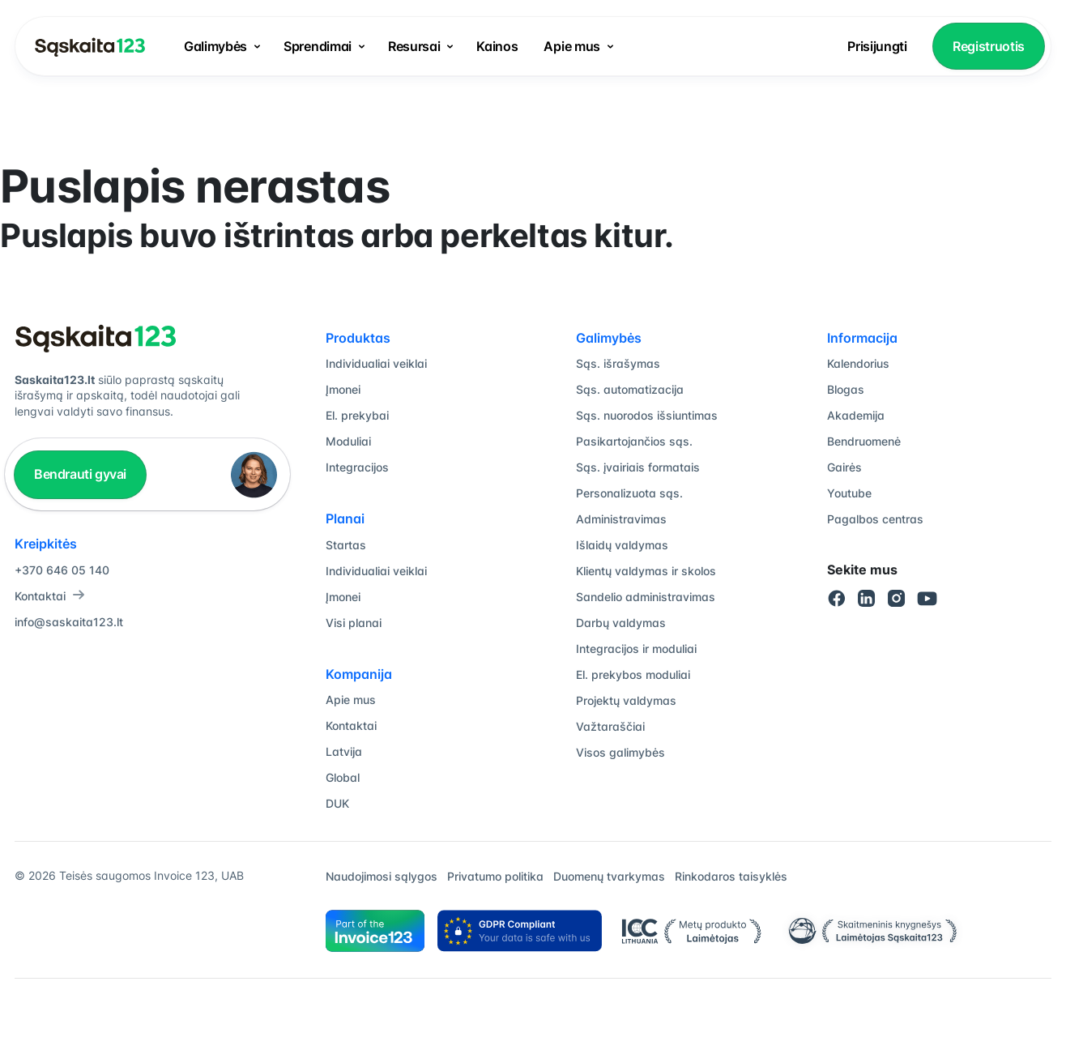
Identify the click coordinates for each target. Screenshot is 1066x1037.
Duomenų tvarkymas (609, 876)
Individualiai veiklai (376, 363)
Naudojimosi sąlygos (381, 876)
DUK (337, 803)
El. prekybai (357, 415)
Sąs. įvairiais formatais (638, 467)
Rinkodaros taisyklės (731, 876)
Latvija (344, 751)
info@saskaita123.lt (69, 622)
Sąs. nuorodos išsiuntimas (647, 415)
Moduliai (348, 441)
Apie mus (571, 46)
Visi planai (354, 622)
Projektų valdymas (626, 700)
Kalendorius (858, 363)
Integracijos (357, 467)
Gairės (844, 467)
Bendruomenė (864, 441)
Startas (346, 545)
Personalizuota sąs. (629, 493)
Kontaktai (50, 596)
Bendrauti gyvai (80, 474)
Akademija (856, 415)
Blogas (845, 389)
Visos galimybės (620, 752)
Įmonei (343, 389)
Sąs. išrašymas (618, 363)
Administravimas (621, 519)
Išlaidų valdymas (622, 545)
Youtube (849, 493)
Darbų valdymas (621, 622)
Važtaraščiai (610, 726)
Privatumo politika (495, 876)
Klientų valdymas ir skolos (646, 571)
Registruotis (989, 46)
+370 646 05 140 (62, 570)
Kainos (497, 46)
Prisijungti (876, 46)
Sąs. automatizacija (630, 389)
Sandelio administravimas (645, 597)
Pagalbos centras (875, 519)
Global (343, 777)
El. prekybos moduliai (633, 674)
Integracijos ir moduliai (636, 648)
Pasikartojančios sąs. (634, 441)
